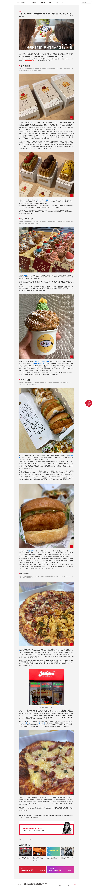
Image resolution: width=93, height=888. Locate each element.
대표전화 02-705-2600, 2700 (28, 884)
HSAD (19, 883)
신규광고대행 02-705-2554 (38, 884)
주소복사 (73, 16)
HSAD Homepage (39, 883)
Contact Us (45, 883)
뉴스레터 (63, 2)
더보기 (73, 844)
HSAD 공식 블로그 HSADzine (21, 2)
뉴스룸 (56, 2)
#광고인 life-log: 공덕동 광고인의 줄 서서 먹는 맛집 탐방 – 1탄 (45, 13)
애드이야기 (34, 2)
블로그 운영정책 (26, 883)
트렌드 (50, 2)
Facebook (70, 16)
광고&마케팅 (42, 2)
